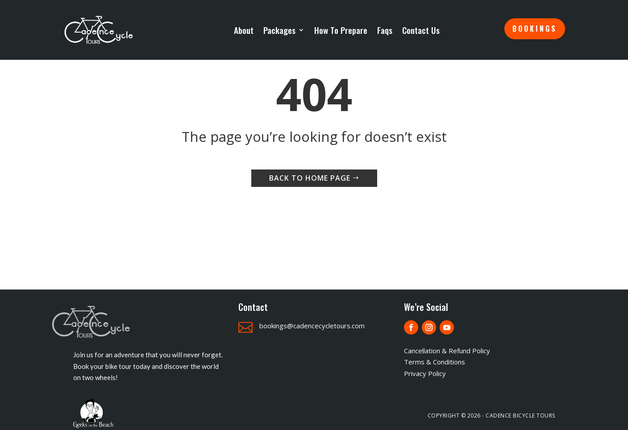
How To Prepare (340, 30)
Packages (279, 30)
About (244, 30)
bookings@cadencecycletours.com (312, 325)
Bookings (534, 28)
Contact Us (421, 30)
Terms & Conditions (434, 361)
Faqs (384, 30)
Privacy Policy (425, 373)
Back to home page (309, 178)
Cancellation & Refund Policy (447, 350)
